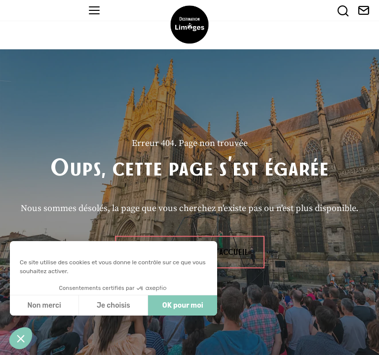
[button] (21, 338)
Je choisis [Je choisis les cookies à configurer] (113, 305)
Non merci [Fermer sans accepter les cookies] (44, 305)
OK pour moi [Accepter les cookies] (182, 305)
